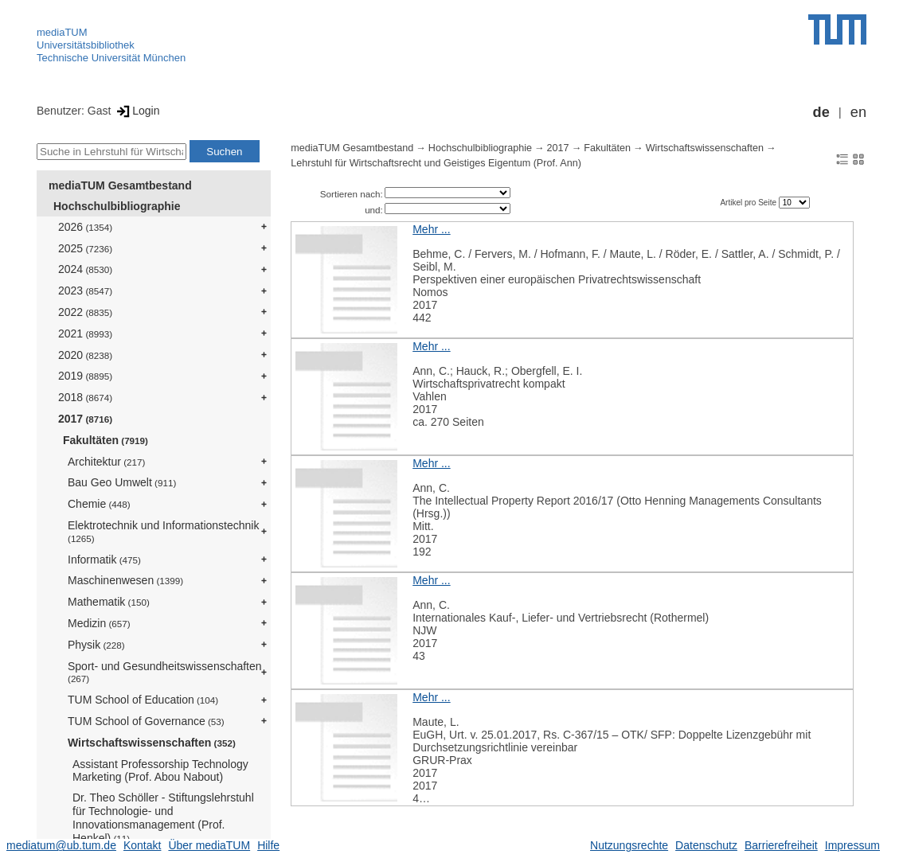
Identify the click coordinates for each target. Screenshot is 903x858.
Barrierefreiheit (781, 845)
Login (136, 110)
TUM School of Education (143, 699)
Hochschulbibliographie (116, 206)
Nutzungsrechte (629, 845)
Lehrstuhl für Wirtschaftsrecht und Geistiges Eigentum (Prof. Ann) (436, 163)
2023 (85, 290)
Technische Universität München (111, 58)
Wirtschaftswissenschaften (152, 742)
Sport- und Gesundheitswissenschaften (165, 672)
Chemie (99, 503)
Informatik (104, 559)
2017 (85, 418)
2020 (85, 355)
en (858, 112)
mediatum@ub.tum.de (61, 845)
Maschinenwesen (125, 580)
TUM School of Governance (146, 721)
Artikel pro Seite (749, 202)
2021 (85, 333)
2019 (85, 375)
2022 (85, 312)
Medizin (99, 623)
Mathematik (109, 601)
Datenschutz (706, 845)
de (821, 112)
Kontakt (142, 845)
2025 (85, 248)
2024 (85, 269)
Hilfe (268, 845)
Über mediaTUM (209, 845)
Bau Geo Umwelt (122, 482)
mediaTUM (62, 32)
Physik (96, 644)
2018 (85, 397)
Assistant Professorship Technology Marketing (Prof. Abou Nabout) (160, 771)
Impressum (852, 845)
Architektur (106, 461)
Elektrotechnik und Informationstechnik (163, 531)
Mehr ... (431, 229)
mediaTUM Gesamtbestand (120, 185)
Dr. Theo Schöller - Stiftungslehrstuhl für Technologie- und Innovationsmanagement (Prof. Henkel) (163, 817)
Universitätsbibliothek (86, 45)
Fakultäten (105, 440)
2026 (85, 226)
